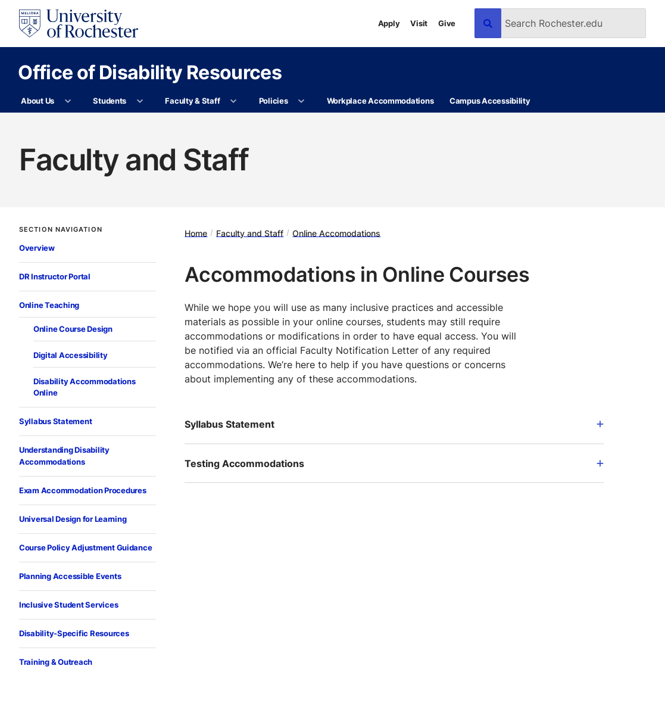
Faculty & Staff (192, 100)
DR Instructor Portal (54, 276)
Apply (389, 23)
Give (446, 23)
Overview (37, 247)
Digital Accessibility (70, 355)
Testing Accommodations (394, 463)
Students (109, 100)
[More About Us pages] (67, 101)
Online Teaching (49, 305)
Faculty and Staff (249, 232)
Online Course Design (73, 328)
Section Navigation (60, 229)
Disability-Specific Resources (74, 633)
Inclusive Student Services (68, 604)
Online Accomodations (336, 232)
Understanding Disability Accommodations (64, 455)
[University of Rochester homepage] (78, 24)
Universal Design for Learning (72, 519)
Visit (418, 23)
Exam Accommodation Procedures (82, 490)
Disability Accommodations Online (84, 387)
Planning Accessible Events (70, 576)
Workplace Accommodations (380, 100)
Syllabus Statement (55, 421)
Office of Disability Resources (150, 71)
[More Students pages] (139, 101)
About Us (37, 100)
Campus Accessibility (489, 100)
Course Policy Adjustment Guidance (85, 547)
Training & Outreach (55, 661)
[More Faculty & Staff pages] (233, 101)
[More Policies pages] (301, 101)
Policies (273, 100)
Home (196, 232)
